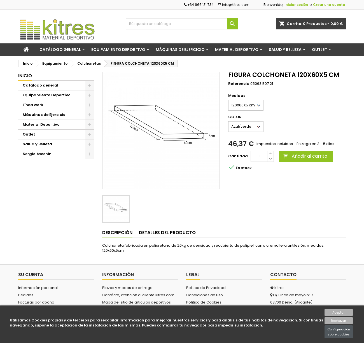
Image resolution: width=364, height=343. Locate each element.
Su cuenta (30, 274)
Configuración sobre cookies (338, 332)
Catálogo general (60, 49)
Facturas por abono (36, 302)
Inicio (25, 76)
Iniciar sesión (296, 4)
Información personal (38, 287)
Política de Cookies (203, 302)
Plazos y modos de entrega (127, 287)
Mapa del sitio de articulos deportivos (136, 302)
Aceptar (338, 312)
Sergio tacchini (38, 154)
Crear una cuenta (329, 4)
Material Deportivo (236, 49)
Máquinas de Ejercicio (180, 49)
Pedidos (25, 295)
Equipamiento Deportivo (118, 49)
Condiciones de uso (204, 295)
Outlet (319, 49)
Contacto (283, 274)
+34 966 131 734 (199, 4)
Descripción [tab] (117, 232)
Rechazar (338, 320)
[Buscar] (182, 23)
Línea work (33, 105)
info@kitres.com (233, 4)
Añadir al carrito (305, 156)
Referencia (238, 83)
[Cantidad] (259, 156)
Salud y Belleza (285, 49)
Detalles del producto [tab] (167, 232)
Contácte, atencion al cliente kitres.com (138, 295)
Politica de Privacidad (206, 287)
